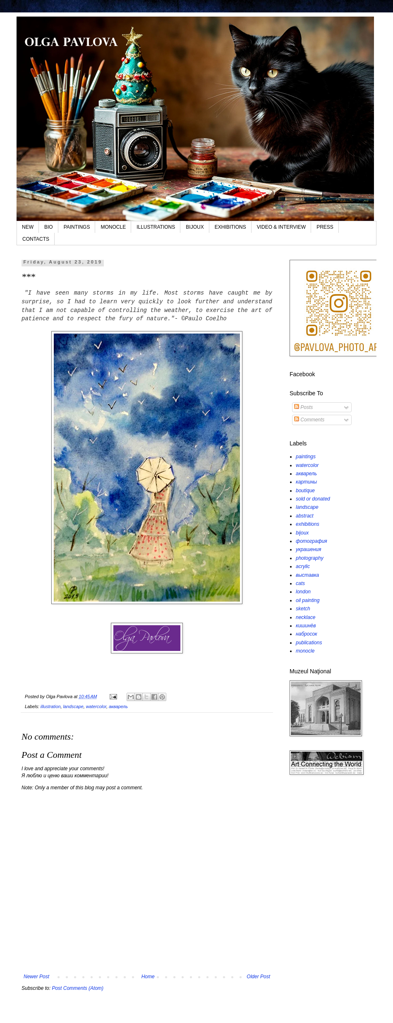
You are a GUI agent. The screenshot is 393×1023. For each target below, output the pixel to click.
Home (148, 976)
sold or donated (313, 499)
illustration (51, 706)
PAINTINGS (77, 227)
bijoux (302, 533)
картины (306, 482)
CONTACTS (35, 239)
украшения (308, 549)
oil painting (307, 600)
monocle (305, 651)
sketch (303, 609)
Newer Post (36, 976)
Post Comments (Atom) (77, 988)
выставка (307, 575)
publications (309, 643)
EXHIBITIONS (230, 227)
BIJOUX (195, 227)
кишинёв (306, 626)
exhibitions (307, 524)
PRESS (324, 227)
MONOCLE (113, 227)
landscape (73, 706)
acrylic (303, 566)
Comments (309, 420)
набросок (306, 634)
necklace (305, 617)
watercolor (96, 706)
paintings (306, 457)
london (303, 592)
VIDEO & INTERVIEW (281, 227)
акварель (118, 706)
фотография (311, 541)
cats (300, 583)
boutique (305, 490)
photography (310, 558)
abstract (305, 516)
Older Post (258, 976)
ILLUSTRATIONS (156, 227)
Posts (303, 407)
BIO (48, 227)
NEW (28, 227)
